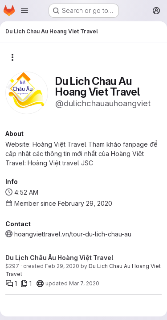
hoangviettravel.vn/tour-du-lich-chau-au (72, 234)
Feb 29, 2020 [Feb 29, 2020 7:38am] (62, 266)
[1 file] (26, 283)
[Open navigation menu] (24, 11)
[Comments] (11, 283)
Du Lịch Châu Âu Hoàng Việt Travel (59, 257)
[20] (40, 283)
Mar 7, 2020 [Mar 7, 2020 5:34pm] (84, 283)
